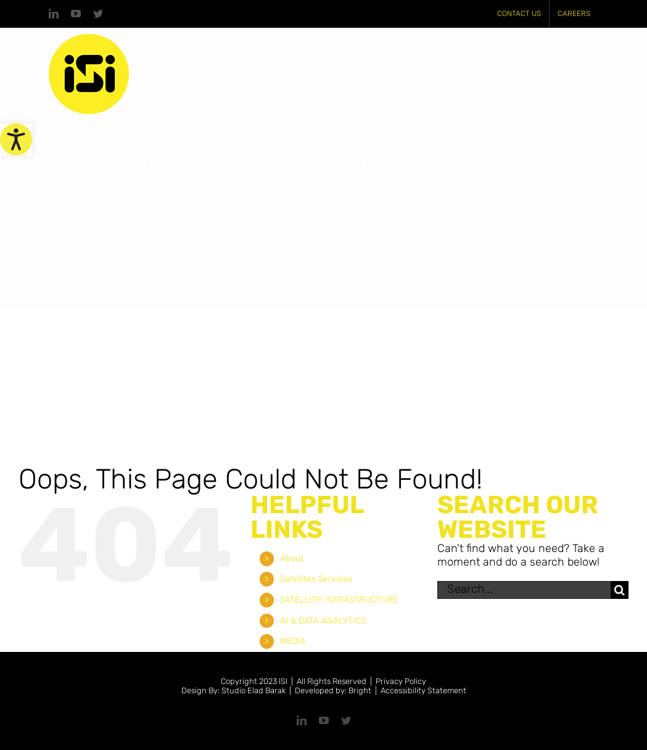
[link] (16, 139)
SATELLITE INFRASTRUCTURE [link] (339, 600)
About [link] (291, 558)
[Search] (619, 590)
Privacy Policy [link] (401, 681)
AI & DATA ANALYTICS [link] (323, 621)
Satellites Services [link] (316, 579)
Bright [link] (359, 690)
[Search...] (524, 590)
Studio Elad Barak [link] (253, 690)
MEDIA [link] (292, 641)
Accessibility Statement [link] (423, 690)
